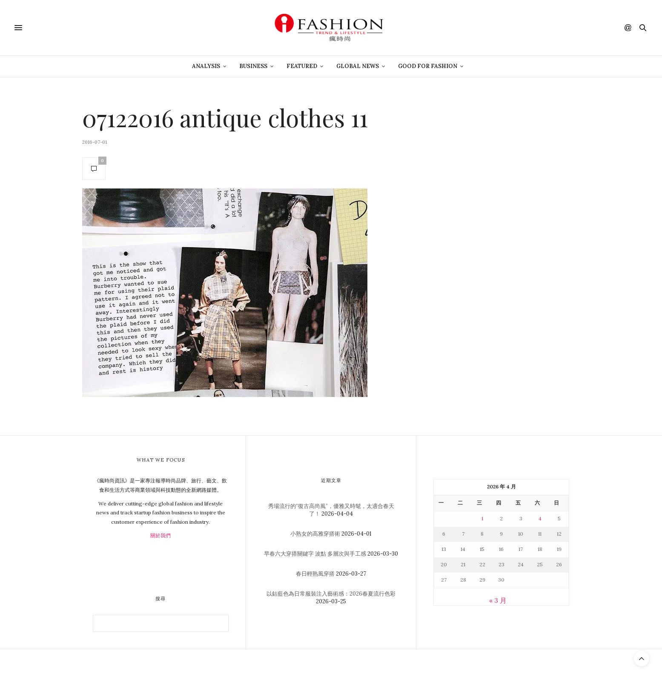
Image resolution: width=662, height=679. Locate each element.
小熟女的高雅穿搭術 (315, 533)
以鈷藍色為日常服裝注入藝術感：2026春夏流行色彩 (331, 593)
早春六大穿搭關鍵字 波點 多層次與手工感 (315, 553)
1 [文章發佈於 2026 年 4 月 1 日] (482, 518)
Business (253, 66)
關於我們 (160, 535)
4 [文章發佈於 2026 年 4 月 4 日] (540, 518)
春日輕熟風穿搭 (315, 573)
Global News (357, 66)
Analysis (206, 66)
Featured (302, 66)
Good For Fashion (427, 66)
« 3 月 (498, 600)
